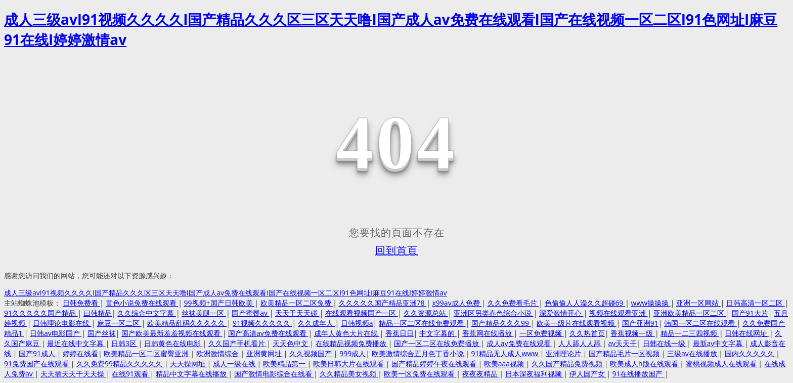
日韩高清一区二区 (755, 303)
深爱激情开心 (561, 313)
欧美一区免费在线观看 (420, 373)
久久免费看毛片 (513, 303)
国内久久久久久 (750, 353)
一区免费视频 (541, 333)
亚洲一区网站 (698, 303)
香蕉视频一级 (632, 333)
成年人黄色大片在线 (347, 333)
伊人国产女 (588, 373)
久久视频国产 (311, 353)
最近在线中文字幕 (76, 343)
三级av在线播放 (693, 353)
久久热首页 (587, 333)
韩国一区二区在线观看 (700, 323)
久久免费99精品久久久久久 (120, 363)
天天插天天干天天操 (73, 373)
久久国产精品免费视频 (568, 363)
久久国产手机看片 (237, 343)
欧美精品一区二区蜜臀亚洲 (147, 353)
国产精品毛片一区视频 (625, 353)
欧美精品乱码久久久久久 (187, 323)
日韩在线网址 (747, 333)
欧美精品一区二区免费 (296, 303)
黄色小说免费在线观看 (142, 303)
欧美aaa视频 (505, 363)
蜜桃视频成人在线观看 (722, 363)
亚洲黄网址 (265, 353)
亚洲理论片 (564, 353)
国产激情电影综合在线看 (274, 373)
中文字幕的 (438, 333)
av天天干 (622, 343)
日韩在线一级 (665, 343)
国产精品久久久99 (501, 323)
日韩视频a (357, 323)
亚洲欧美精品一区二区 (689, 313)
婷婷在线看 (80, 353)
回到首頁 (396, 250)
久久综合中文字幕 (146, 313)
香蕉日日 (399, 333)
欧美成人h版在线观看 (645, 363)
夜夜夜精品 (481, 373)
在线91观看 (131, 373)
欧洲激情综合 (218, 353)
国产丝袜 (101, 333)
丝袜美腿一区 (204, 313)
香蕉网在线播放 (488, 333)
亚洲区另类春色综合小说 (494, 313)
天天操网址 (188, 363)
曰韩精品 (97, 313)
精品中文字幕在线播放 (192, 373)
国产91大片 (750, 313)
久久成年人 (316, 323)
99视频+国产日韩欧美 (219, 303)
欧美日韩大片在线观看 (349, 363)
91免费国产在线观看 (37, 363)
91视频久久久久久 (262, 323)
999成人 (352, 353)
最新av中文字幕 (718, 343)
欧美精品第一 (285, 363)
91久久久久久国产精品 (41, 313)
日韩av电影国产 (55, 333)
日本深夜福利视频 (534, 373)
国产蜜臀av (250, 313)
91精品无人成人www (505, 353)
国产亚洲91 (640, 323)
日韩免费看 (81, 303)
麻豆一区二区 (119, 323)
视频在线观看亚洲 (618, 313)
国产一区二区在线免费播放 (437, 343)
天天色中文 (291, 343)
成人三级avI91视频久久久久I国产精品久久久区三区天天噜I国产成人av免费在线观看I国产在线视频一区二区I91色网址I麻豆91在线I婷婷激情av (225, 292)
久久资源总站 (426, 313)
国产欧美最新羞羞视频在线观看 (172, 333)
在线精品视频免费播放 (352, 343)
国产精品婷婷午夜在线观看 (434, 363)
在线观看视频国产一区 (361, 313)
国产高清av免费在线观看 (268, 333)
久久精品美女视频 (349, 373)
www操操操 (651, 303)
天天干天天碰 (297, 313)
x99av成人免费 (457, 303)
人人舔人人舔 (580, 343)
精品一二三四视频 (689, 333)
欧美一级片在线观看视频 (576, 323)
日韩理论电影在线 (62, 323)
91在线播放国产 (638, 373)
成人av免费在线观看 (519, 343)
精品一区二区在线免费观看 (422, 323)
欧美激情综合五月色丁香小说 (419, 353)
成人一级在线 (235, 363)
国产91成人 (38, 353)
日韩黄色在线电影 (173, 343)
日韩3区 (125, 343)
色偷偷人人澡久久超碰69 (585, 303)
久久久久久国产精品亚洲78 (383, 303)
